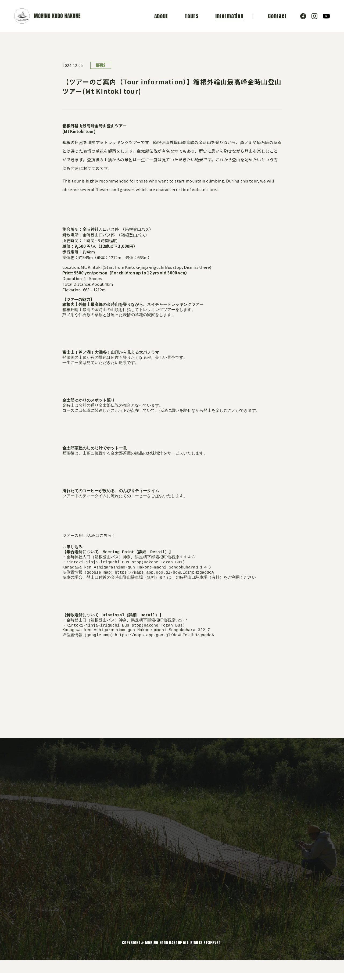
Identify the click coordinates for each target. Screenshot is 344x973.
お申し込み (72, 553)
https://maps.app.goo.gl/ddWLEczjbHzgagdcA (165, 581)
